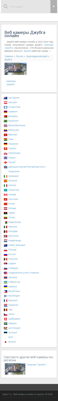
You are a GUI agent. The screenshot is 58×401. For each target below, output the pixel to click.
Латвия (12, 208)
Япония (12, 341)
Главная (8, 56)
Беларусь (13, 116)
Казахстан (13, 189)
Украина (12, 286)
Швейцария (14, 318)
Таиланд (12, 277)
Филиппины (14, 291)
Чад (10, 309)
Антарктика (14, 106)
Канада (12, 194)
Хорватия (13, 304)
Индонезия (14, 171)
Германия (13, 143)
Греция (11, 157)
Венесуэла (13, 129)
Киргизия (13, 199)
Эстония (12, 332)
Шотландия (14, 327)
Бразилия (13, 120)
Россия (19, 56)
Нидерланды (14, 240)
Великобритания (16, 125)
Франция (12, 300)
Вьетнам (12, 134)
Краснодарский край (36, 56)
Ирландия (13, 175)
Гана (10, 139)
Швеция (12, 323)
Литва (11, 217)
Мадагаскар (14, 222)
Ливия (11, 212)
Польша (12, 249)
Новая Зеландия (16, 245)
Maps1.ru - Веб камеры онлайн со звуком (23, 394)
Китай (11, 203)
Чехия (11, 314)
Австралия (13, 97)
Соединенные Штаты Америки (23, 272)
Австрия (12, 102)
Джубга (27, 50)
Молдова (13, 231)
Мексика (12, 226)
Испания (12, 180)
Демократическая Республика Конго (26, 166)
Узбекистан (14, 281)
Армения (12, 111)
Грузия (11, 162)
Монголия (13, 235)
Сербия (12, 263)
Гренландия (14, 152)
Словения (13, 268)
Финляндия (14, 295)
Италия (12, 185)
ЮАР (10, 337)
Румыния (13, 258)
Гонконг (12, 148)
